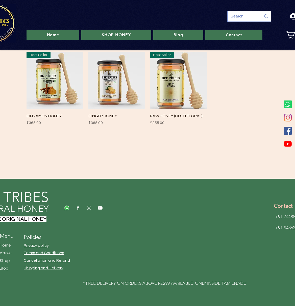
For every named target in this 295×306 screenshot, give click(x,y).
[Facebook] (288, 131)
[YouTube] (288, 144)
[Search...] (242, 16)
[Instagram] (288, 117)
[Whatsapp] (288, 104)
